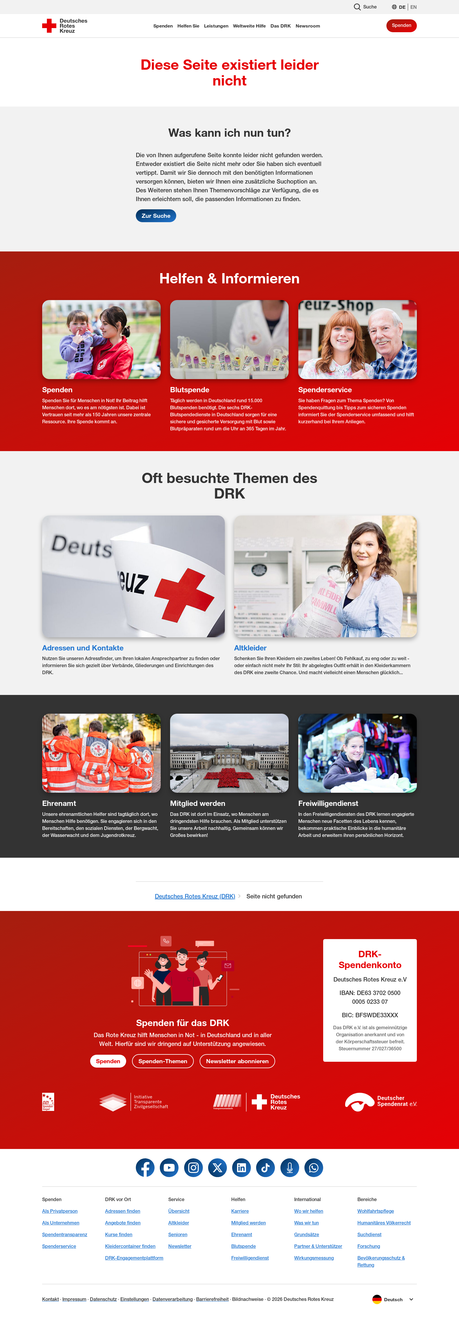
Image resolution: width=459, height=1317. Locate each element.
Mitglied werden (197, 803)
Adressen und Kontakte (83, 647)
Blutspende (189, 389)
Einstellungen (134, 1299)
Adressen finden (122, 1211)
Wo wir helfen (308, 1211)
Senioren (177, 1234)
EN (413, 7)
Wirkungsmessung (314, 1258)
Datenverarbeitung (173, 1299)
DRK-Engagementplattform (134, 1258)
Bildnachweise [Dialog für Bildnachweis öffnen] (247, 1299)
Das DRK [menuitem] (280, 25)
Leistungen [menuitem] (216, 25)
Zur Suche (156, 215)
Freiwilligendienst (328, 803)
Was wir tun (306, 1223)
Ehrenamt (59, 803)
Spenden (401, 25)
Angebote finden (123, 1223)
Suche (365, 7)
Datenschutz (103, 1299)
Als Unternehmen (60, 1223)
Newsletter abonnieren (237, 1061)
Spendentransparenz (64, 1234)
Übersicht (178, 1211)
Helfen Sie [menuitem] (188, 25)
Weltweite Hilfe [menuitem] (249, 25)
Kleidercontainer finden (130, 1246)
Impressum (74, 1299)
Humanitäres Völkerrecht (384, 1223)
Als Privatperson (60, 1211)
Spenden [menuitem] (163, 25)
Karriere (240, 1211)
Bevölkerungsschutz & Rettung (381, 1261)
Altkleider (250, 647)
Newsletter (179, 1246)
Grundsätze (306, 1234)
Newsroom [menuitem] (308, 25)
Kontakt (50, 1299)
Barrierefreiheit (212, 1299)
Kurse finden (118, 1234)
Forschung (368, 1246)
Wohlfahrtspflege (375, 1211)
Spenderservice (325, 389)
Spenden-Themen (162, 1061)
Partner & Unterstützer (318, 1246)
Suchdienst (369, 1234)
